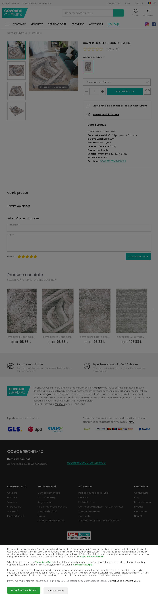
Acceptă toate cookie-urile (23, 591)
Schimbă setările (58, 591)
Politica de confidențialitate (125, 581)
